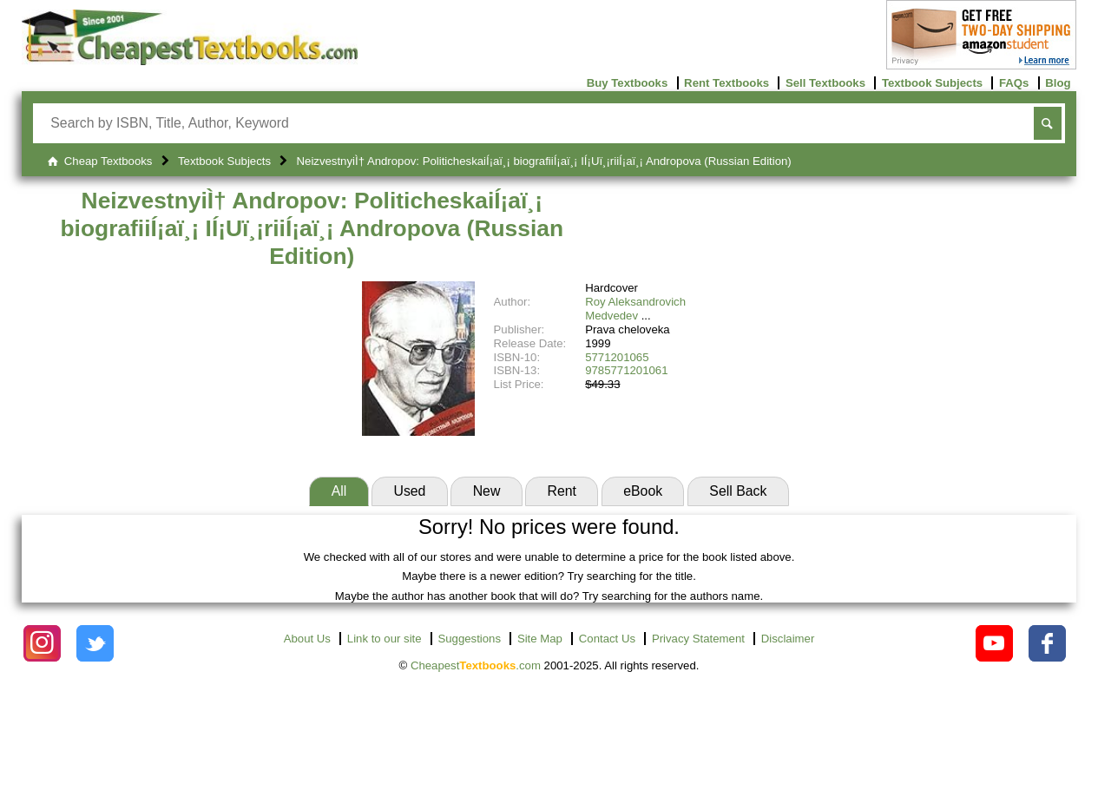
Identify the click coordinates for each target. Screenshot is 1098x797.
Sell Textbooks (825, 82)
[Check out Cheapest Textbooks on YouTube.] (994, 643)
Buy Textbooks (627, 82)
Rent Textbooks (726, 82)
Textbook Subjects (932, 82)
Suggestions (469, 638)
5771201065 (616, 357)
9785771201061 (626, 370)
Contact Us (607, 638)
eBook (642, 491)
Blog (1057, 82)
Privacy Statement (698, 638)
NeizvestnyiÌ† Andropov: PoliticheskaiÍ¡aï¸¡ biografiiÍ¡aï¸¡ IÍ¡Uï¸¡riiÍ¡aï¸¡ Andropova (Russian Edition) (311, 228)
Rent (562, 491)
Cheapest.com (476, 665)
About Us (307, 638)
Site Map (539, 638)
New (487, 491)
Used (409, 491)
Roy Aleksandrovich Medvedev (635, 308)
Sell (737, 491)
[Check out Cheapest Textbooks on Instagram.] (42, 643)
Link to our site (384, 638)
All (339, 491)
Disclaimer (788, 638)
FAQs (1014, 82)
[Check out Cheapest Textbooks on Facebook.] (1047, 643)
